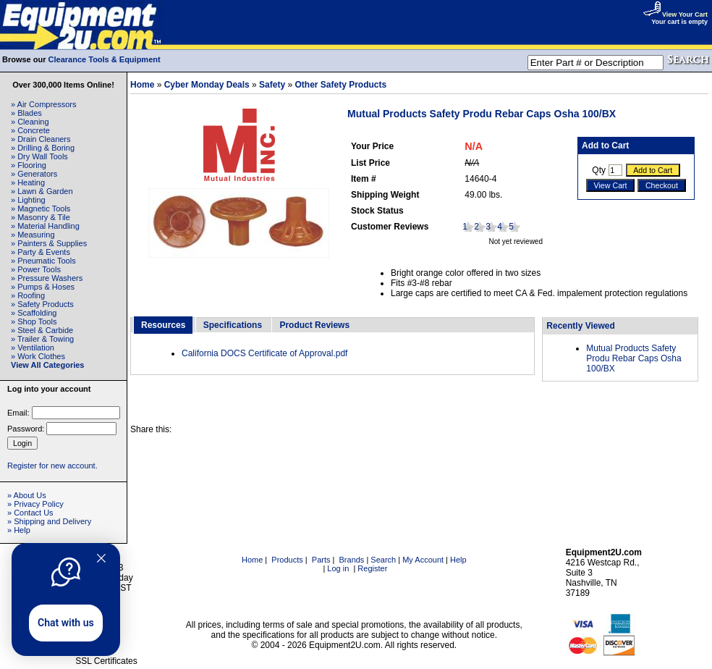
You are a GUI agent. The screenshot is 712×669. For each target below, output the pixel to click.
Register (372, 568)
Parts (321, 559)
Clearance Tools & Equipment (104, 59)
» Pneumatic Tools (43, 260)
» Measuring (33, 234)
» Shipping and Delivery (49, 521)
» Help (18, 530)
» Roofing (28, 295)
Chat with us (66, 622)
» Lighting (28, 199)
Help (458, 559)
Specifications (232, 325)
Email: (18, 412)
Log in (338, 568)
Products (286, 559)
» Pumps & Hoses (43, 286)
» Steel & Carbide (42, 330)
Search (383, 559)
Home (142, 85)
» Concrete (30, 130)
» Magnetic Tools (40, 208)
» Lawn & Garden (42, 191)
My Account (423, 559)
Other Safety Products (341, 85)
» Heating (28, 182)
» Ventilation (32, 347)
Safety (272, 85)
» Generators (34, 173)
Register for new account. (52, 465)
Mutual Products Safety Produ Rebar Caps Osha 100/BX (633, 358)
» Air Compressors (43, 104)
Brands (352, 559)
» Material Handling (45, 226)
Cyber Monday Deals (207, 85)
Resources (163, 325)
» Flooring (28, 165)
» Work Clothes (38, 356)
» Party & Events (40, 252)
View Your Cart (675, 14)
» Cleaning (30, 121)
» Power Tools (36, 269)
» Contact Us (30, 512)
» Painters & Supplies (49, 243)
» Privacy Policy (35, 504)
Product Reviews (314, 325)
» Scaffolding (33, 312)
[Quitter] (101, 558)
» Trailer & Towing (42, 338)
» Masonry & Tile (40, 217)
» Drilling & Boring (43, 147)
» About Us (26, 495)
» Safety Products (42, 304)
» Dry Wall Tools (39, 156)
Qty (599, 170)
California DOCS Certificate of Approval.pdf (264, 353)
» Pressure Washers (46, 278)
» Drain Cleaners (41, 139)
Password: (25, 428)
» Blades (26, 113)
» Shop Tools (33, 321)
